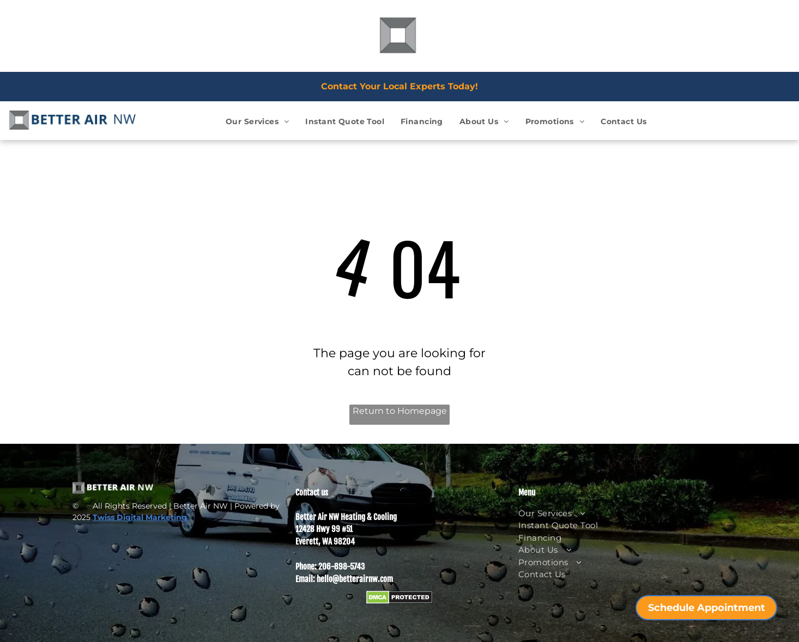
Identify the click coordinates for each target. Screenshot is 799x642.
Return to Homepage (400, 411)
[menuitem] (257, 121)
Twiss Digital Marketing (140, 517)
